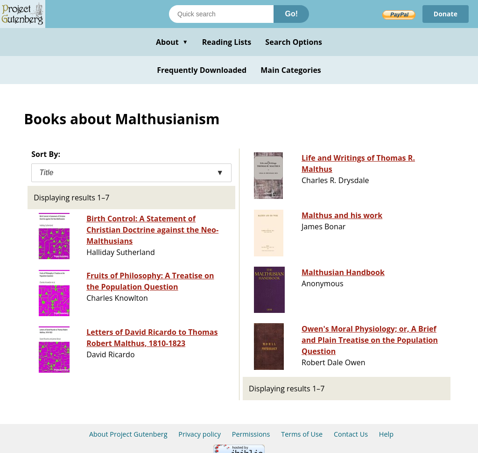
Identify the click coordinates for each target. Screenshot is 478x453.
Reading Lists (227, 42)
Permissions (251, 434)
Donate (445, 13)
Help (386, 434)
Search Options (293, 42)
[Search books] (221, 14)
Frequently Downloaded (201, 70)
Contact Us (351, 434)
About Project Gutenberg (128, 434)
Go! (291, 14)
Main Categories (290, 70)
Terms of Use (302, 434)
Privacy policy (199, 434)
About (172, 42)
